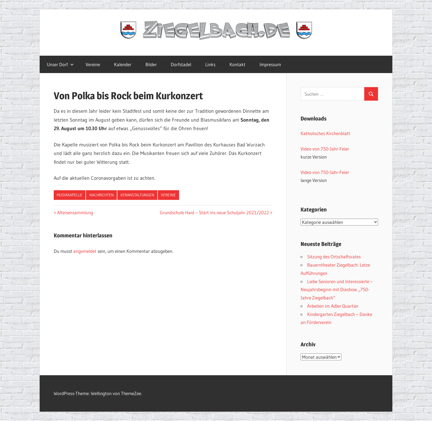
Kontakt (237, 64)
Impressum (270, 64)
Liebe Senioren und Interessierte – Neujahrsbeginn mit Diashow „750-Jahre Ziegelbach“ (337, 289)
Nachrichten (101, 194)
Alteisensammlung (75, 212)
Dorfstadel (181, 64)
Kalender (122, 64)
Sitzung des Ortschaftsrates (334, 256)
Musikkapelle (69, 194)
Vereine (93, 64)
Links (210, 64)
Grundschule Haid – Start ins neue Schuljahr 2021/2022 (214, 212)
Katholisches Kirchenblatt (325, 133)
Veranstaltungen (137, 194)
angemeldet (84, 251)
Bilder (151, 64)
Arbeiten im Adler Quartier (332, 306)
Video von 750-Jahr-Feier (325, 149)
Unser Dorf (60, 64)
